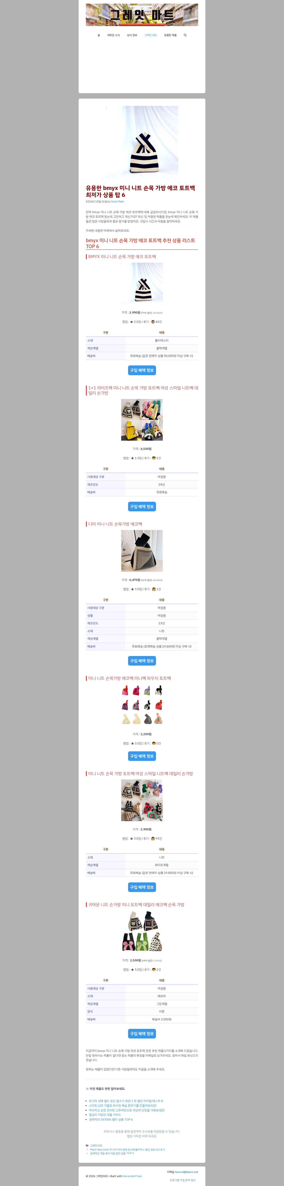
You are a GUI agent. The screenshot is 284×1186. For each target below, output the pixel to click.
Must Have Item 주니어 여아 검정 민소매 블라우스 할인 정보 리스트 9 (127, 1150)
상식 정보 (132, 35)
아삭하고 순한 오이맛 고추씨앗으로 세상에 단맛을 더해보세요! (127, 1110)
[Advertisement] (142, 67)
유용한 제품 (170, 35)
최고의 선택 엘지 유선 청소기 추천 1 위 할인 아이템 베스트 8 (126, 1101)
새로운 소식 (113, 35)
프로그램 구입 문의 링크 (182, 1180)
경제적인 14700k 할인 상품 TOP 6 (111, 1119)
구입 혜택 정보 (142, 370)
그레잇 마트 (150, 35)
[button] (185, 35)
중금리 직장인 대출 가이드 (105, 1115)
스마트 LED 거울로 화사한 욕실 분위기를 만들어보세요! (123, 1105)
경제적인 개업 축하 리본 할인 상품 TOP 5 (112, 1153)
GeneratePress (132, 1176)
